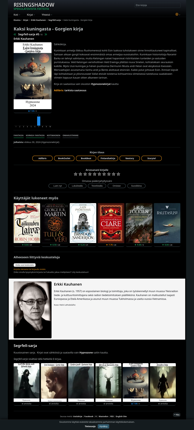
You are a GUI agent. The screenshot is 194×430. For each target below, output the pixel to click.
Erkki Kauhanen (24, 38)
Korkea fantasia (35, 135)
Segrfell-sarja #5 (28, 34)
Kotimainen (53, 135)
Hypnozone (86, 352)
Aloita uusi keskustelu (24, 265)
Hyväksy (103, 426)
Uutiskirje (77, 416)
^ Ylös (176, 414)
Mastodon (103, 416)
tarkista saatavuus (75, 90)
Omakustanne (71, 135)
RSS (112, 416)
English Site (121, 416)
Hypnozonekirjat (101, 84)
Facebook (88, 416)
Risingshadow (34, 6)
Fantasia (19, 135)
